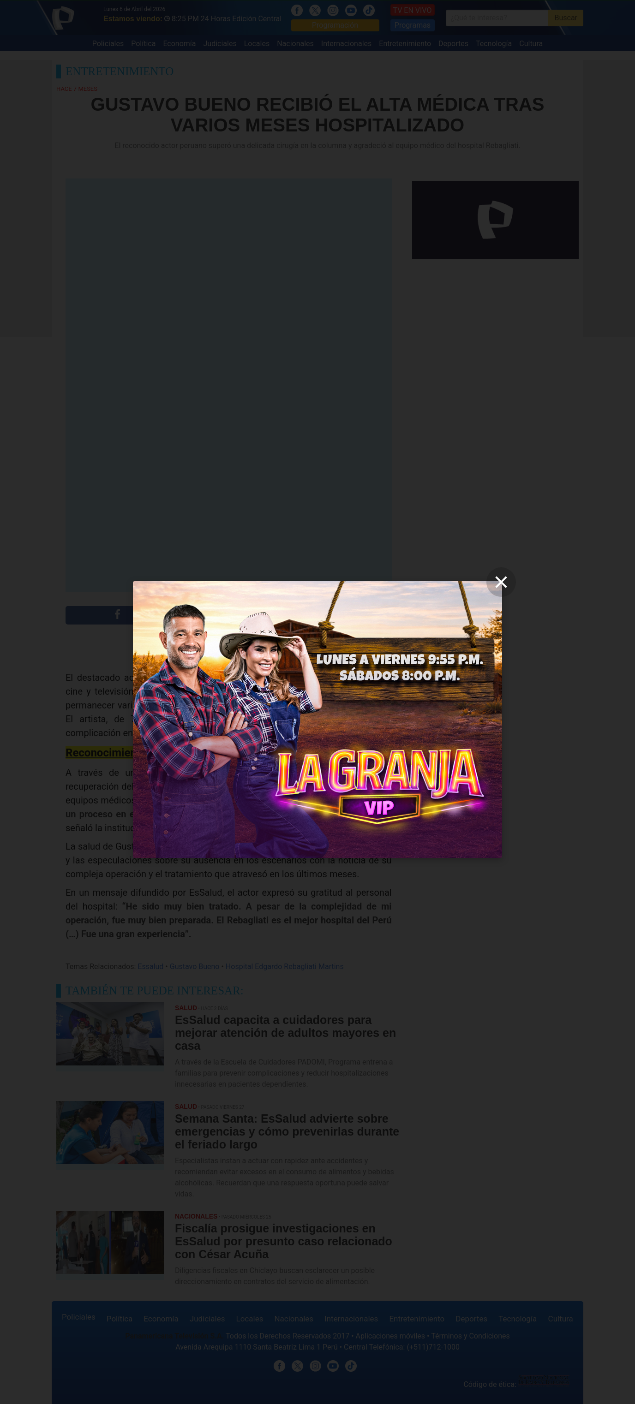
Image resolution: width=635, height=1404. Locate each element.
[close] (501, 582)
